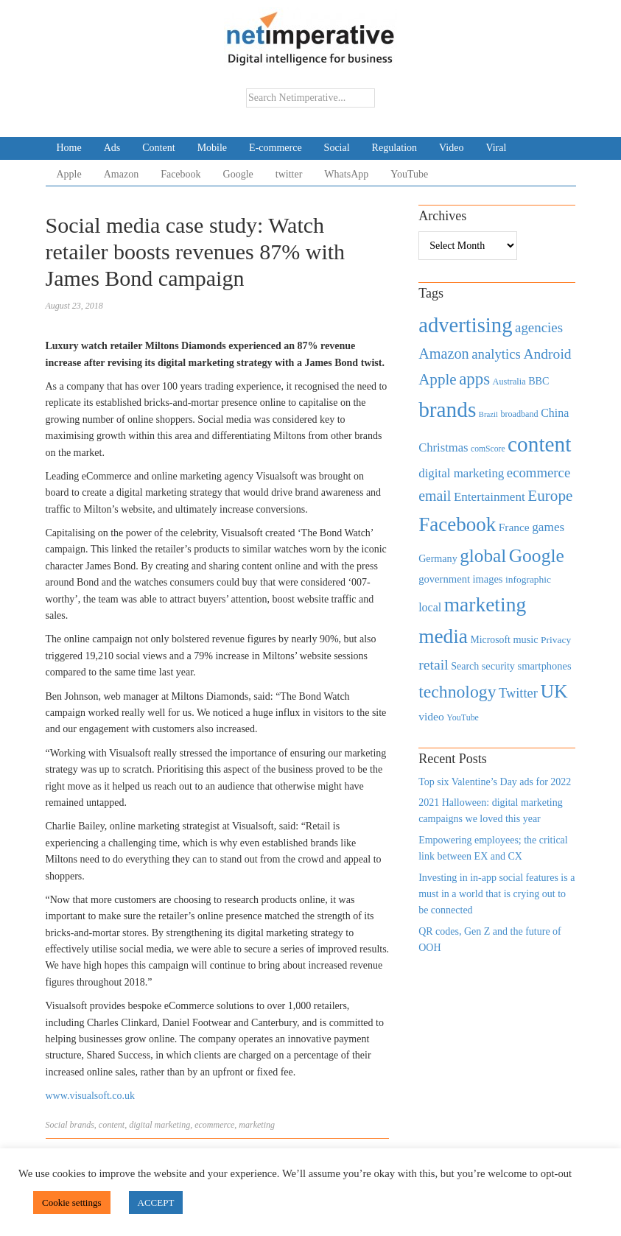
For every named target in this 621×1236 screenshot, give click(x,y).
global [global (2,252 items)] (483, 556)
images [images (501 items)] (488, 579)
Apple (69, 174)
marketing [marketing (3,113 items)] (485, 604)
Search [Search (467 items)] (465, 666)
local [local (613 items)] (429, 607)
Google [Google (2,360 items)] (536, 555)
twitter (289, 174)
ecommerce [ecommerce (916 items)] (538, 472)
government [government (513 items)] (444, 579)
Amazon (121, 174)
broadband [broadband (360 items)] (519, 414)
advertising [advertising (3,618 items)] (465, 325)
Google (238, 174)
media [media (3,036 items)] (443, 636)
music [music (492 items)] (525, 639)
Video (451, 147)
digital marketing (159, 1125)
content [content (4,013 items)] (539, 444)
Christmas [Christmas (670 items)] (443, 447)
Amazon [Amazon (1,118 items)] (443, 353)
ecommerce (214, 1125)
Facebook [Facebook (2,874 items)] (457, 524)
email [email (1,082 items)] (434, 496)
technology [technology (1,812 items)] (457, 691)
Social (337, 147)
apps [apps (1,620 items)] (474, 379)
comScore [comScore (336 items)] (488, 449)
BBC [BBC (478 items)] (538, 381)
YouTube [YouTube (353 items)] (462, 717)
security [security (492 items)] (498, 666)
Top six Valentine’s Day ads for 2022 (494, 781)
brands (82, 1125)
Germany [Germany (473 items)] (437, 558)
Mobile (212, 147)
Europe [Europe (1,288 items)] (549, 496)
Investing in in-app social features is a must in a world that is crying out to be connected (496, 894)
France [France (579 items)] (514, 527)
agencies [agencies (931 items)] (539, 327)
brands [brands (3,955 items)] (447, 409)
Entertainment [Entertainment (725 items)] (489, 497)
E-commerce (275, 147)
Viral (495, 147)
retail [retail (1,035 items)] (433, 664)
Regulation (394, 147)
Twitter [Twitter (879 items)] (518, 693)
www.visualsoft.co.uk (91, 1095)
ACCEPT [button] (156, 1202)
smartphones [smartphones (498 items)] (545, 666)
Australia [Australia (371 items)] (509, 381)
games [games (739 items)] (548, 527)
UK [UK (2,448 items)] (553, 691)
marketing (257, 1125)
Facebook (180, 174)
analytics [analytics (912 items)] (496, 354)
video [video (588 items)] (431, 716)
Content (158, 147)
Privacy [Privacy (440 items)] (556, 639)
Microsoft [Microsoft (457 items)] (490, 639)
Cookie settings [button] (72, 1202)
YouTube (409, 174)
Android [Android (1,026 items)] (547, 354)
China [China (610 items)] (555, 413)
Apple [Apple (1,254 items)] (437, 379)
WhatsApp (346, 174)
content (111, 1125)
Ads (112, 147)
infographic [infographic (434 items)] (528, 579)
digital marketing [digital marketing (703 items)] (461, 473)
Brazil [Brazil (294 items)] (488, 414)
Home (69, 147)
